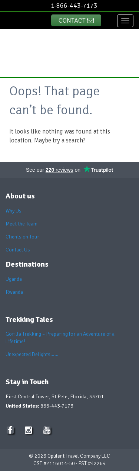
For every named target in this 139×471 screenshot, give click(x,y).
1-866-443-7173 (74, 5)
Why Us (13, 211)
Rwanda (14, 292)
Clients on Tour (22, 237)
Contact (76, 20)
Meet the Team (21, 224)
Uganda (14, 279)
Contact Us (18, 250)
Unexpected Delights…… (32, 354)
